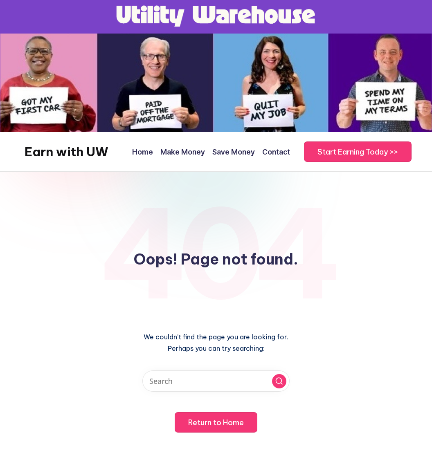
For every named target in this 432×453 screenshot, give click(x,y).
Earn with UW (66, 151)
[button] (358, 151)
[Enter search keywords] (216, 381)
